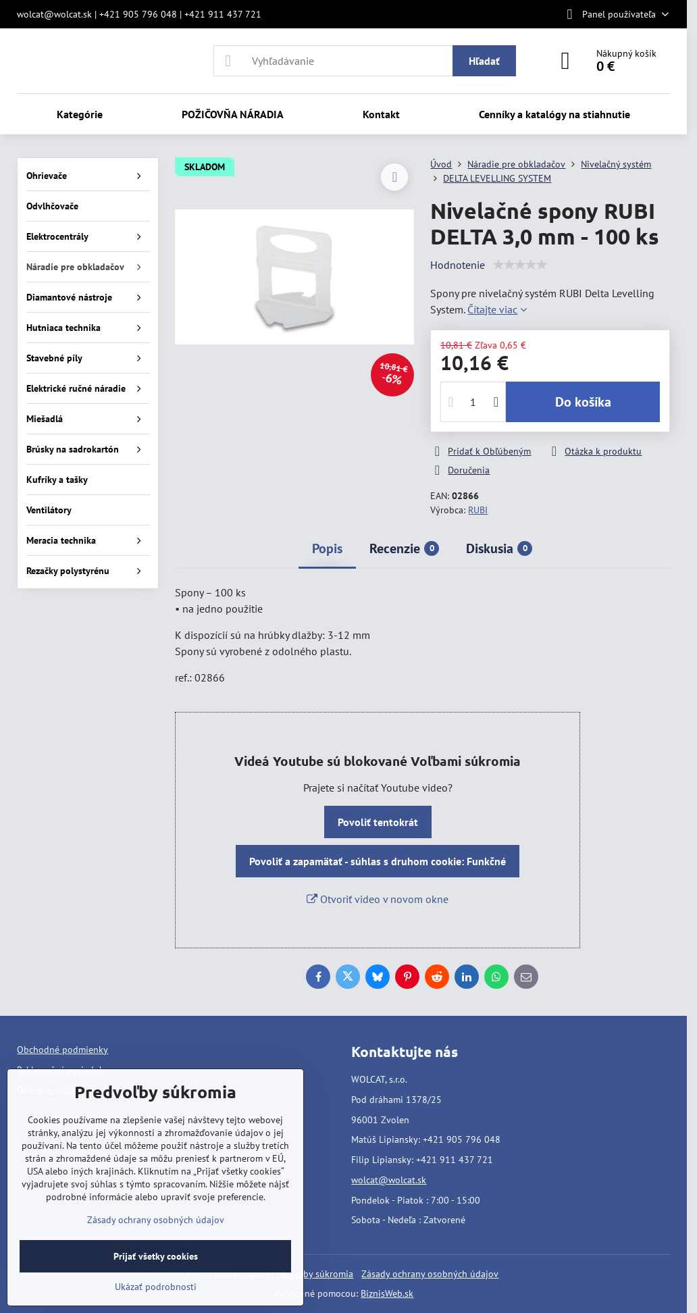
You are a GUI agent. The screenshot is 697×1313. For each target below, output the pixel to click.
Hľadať (484, 61)
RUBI (478, 510)
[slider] (520, 264)
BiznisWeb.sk (387, 1293)
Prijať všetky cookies (155, 1256)
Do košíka (583, 402)
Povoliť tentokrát (378, 822)
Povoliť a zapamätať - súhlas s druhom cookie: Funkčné (377, 861)
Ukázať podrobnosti (156, 1287)
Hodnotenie (457, 265)
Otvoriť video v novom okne (377, 899)
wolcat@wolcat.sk (388, 1180)
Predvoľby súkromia (312, 1274)
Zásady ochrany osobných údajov (429, 1274)
